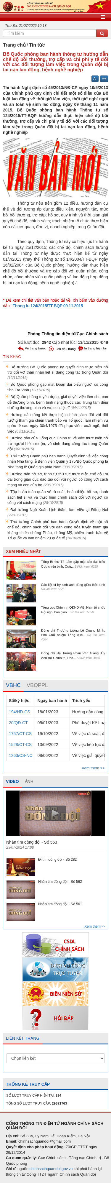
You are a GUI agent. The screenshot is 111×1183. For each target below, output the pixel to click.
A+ (104, 79)
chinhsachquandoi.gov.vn (51, 1168)
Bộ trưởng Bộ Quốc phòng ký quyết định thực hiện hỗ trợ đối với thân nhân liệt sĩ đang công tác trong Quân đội (57, 372)
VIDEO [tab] (12, 781)
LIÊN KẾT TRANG (22, 1038)
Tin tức (37, 44)
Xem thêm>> (94, 926)
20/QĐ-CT (18, 722)
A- (95, 79)
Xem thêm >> (93, 768)
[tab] (13, 685)
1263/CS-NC (20, 755)
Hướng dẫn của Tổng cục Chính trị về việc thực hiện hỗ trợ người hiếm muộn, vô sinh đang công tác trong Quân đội (57, 443)
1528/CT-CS (20, 744)
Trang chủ (14, 44)
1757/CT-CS (20, 733)
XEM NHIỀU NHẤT (23, 551)
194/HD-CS (19, 711)
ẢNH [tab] (29, 781)
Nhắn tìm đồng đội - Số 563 (31, 842)
